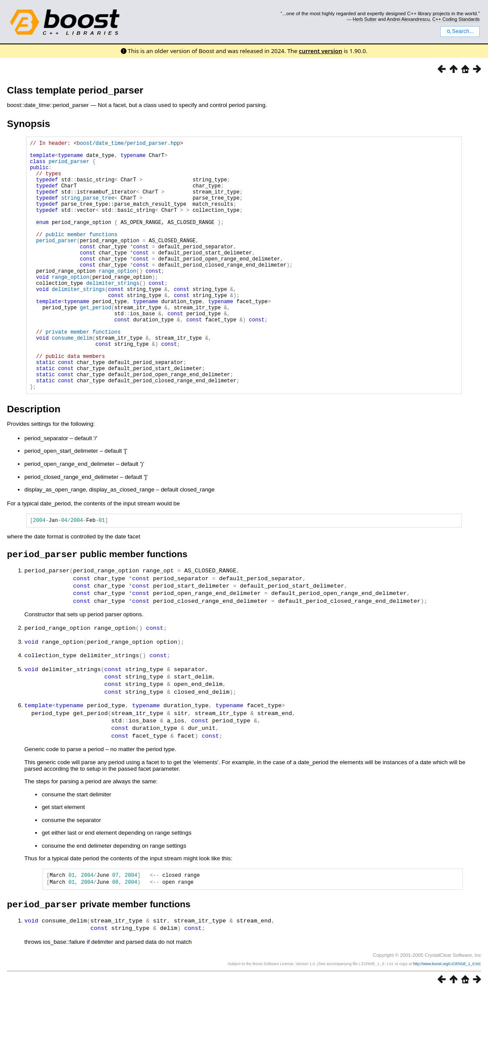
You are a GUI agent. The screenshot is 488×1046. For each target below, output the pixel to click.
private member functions (83, 373)
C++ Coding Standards (456, 19)
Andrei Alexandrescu (408, 19)
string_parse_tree (87, 210)
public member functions (82, 255)
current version (320, 51)
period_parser (69, 166)
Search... (460, 31)
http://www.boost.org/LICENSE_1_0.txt (446, 1018)
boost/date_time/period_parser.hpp (128, 144)
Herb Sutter (365, 19)
